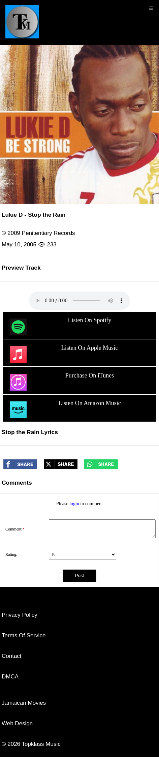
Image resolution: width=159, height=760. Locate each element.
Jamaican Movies (24, 703)
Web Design (17, 723)
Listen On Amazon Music (64, 410)
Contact (12, 656)
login (74, 503)
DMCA (10, 676)
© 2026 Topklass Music (31, 744)
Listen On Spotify (60, 327)
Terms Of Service (23, 635)
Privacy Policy (19, 615)
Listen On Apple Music (63, 354)
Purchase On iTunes (61, 382)
